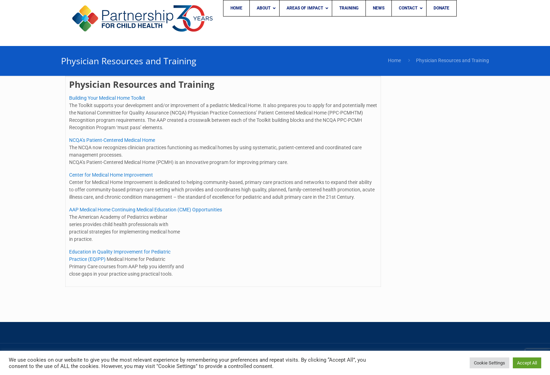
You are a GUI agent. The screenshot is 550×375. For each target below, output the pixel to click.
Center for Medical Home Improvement (111, 175)
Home (394, 60)
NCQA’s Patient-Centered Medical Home (112, 140)
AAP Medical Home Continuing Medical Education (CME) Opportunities (145, 209)
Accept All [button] (527, 363)
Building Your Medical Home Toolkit (107, 98)
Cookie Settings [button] (489, 363)
